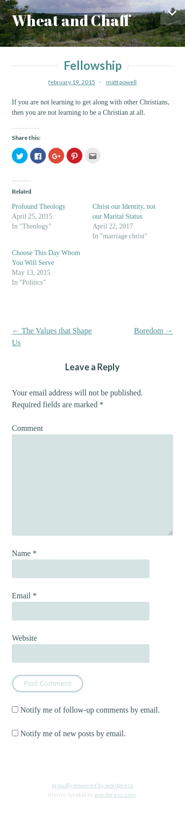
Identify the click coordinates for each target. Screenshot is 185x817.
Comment (27, 428)
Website (24, 638)
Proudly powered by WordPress (92, 785)
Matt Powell (121, 82)
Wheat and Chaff (71, 20)
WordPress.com (115, 794)
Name (24, 553)
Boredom (153, 331)
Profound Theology (39, 206)
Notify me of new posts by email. (73, 733)
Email (24, 595)
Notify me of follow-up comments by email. (90, 710)
